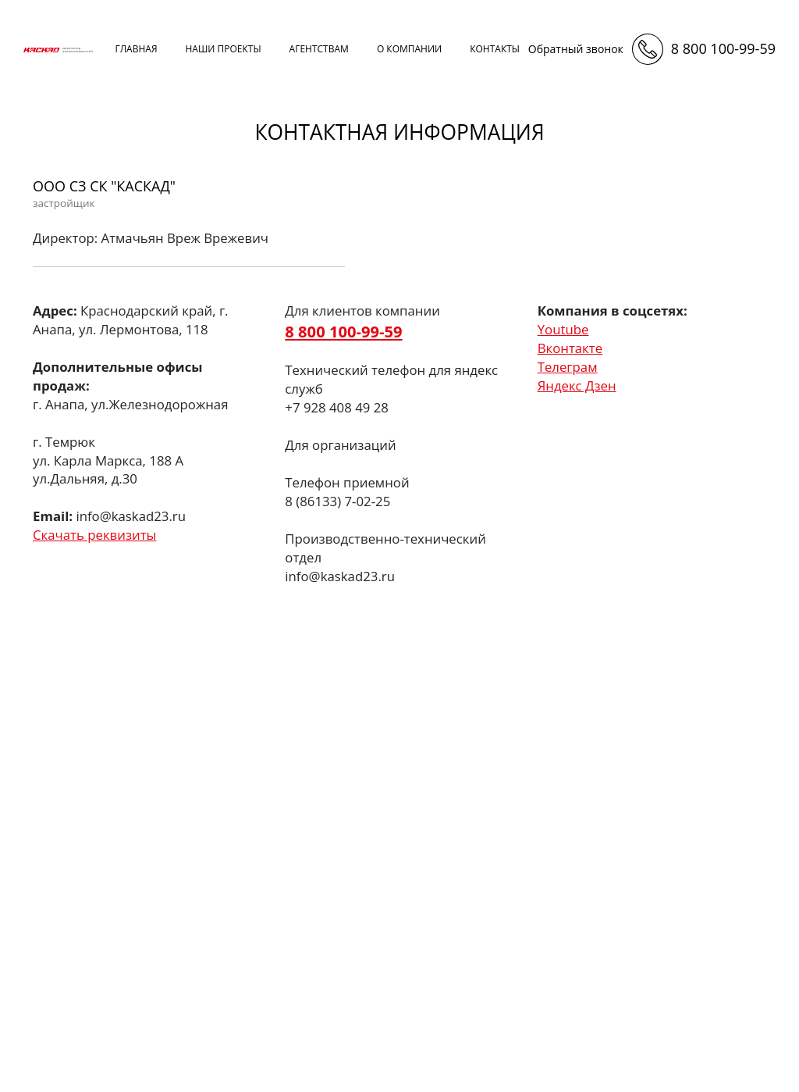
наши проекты (223, 48)
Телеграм (568, 367)
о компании (409, 48)
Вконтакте (570, 348)
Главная (136, 48)
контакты (495, 48)
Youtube (563, 329)
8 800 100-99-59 (723, 48)
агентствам (319, 48)
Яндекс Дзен (577, 385)
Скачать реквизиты (94, 535)
